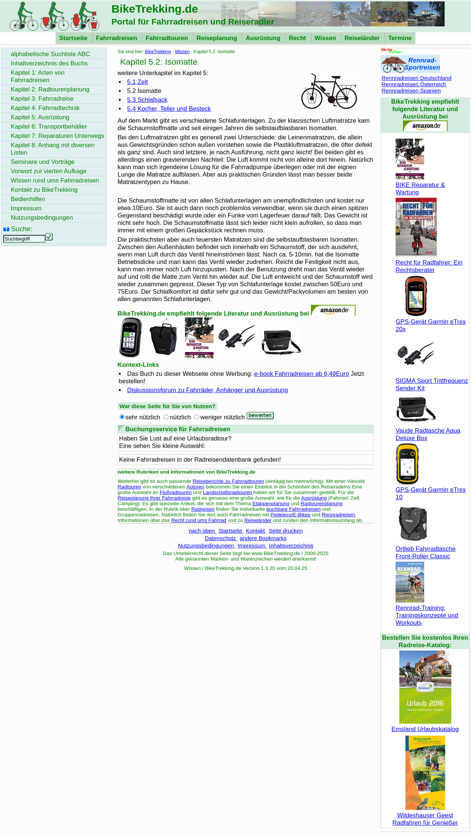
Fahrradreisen (117, 38)
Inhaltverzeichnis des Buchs (49, 63)
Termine (400, 38)
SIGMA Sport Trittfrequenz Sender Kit (432, 381)
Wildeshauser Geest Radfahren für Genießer (425, 815)
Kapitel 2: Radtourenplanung (50, 89)
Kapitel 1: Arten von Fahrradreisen (38, 76)
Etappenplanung (271, 503)
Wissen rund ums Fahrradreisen (55, 180)
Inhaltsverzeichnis (291, 545)
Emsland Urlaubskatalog (425, 725)
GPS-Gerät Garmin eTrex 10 (431, 490)
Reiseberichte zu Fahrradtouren (228, 481)
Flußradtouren (176, 492)
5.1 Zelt (137, 81)
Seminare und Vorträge (43, 161)
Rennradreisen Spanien (411, 90)
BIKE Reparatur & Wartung (420, 185)
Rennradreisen (338, 514)
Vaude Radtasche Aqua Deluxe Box (428, 431)
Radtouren (130, 487)
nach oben (202, 530)
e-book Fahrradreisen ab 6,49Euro (301, 373)
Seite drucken (286, 530)
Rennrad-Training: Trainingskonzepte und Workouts (427, 611)
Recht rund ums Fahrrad (198, 520)
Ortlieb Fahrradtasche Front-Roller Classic (426, 549)
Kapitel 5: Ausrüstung (40, 117)
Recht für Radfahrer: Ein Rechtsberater (429, 263)
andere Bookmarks (263, 538)
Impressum (252, 545)
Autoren (195, 487)
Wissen (326, 38)
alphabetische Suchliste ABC (50, 54)
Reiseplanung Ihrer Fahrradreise (154, 498)
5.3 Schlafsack (147, 99)
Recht (298, 38)
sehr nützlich (143, 417)
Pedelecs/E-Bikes (291, 514)
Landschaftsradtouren (227, 492)
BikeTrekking (158, 51)
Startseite (74, 38)
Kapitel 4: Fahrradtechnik (45, 108)
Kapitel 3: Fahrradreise (42, 98)
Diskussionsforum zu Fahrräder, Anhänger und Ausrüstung (207, 390)
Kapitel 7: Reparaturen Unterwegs (57, 135)
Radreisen (202, 509)
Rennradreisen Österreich (413, 84)
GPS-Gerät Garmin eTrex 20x (431, 322)
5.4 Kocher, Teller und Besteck (169, 108)
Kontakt (256, 530)
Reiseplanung (217, 38)
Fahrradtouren (168, 38)
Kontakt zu (44, 189)
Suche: (21, 229)
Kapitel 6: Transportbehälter (49, 126)
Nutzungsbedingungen (207, 545)
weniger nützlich (222, 417)
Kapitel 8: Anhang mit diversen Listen (53, 149)
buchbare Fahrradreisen (293, 509)
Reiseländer (363, 38)
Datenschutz (221, 538)
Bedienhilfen (28, 199)
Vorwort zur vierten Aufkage (49, 171)
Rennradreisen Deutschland (416, 78)
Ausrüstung (264, 38)
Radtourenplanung (322, 503)
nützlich (180, 417)
